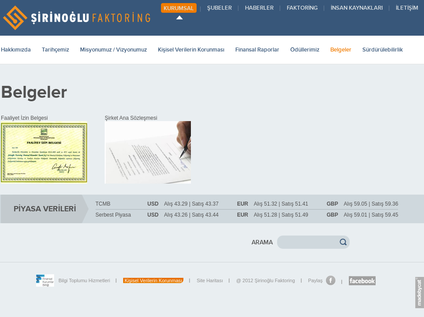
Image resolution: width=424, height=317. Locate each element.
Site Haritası (210, 280)
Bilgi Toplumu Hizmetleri (84, 280)
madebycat (419, 294)
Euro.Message (419, 278)
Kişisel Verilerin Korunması (153, 280)
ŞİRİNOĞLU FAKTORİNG (76, 18)
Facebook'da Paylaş (331, 280)
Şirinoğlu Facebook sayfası (362, 280)
